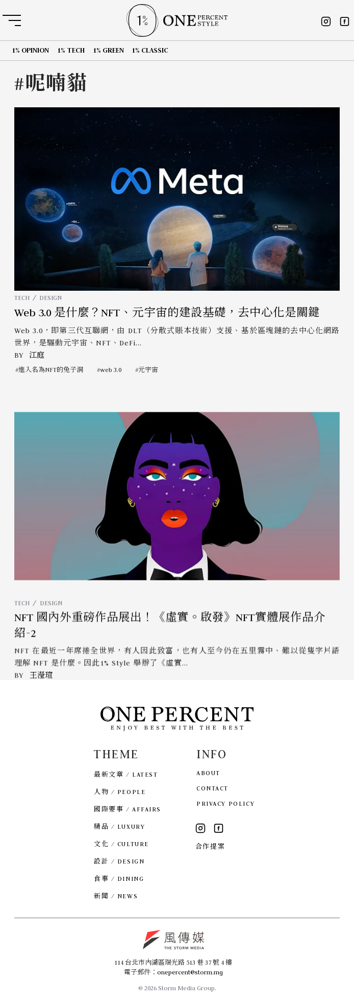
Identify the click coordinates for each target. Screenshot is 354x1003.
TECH (22, 297)
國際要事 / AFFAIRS (127, 809)
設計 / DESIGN (119, 861)
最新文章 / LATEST (126, 774)
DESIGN (50, 297)
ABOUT (208, 773)
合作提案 (210, 846)
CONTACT (212, 788)
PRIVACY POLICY (225, 803)
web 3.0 (110, 370)
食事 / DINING (119, 878)
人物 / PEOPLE (119, 792)
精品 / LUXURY (119, 826)
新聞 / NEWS (116, 896)
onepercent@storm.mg (190, 972)
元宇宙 (148, 370)
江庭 (36, 355)
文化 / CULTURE (121, 844)
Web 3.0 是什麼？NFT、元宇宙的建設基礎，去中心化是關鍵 (167, 312)
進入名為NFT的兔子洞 (50, 370)
